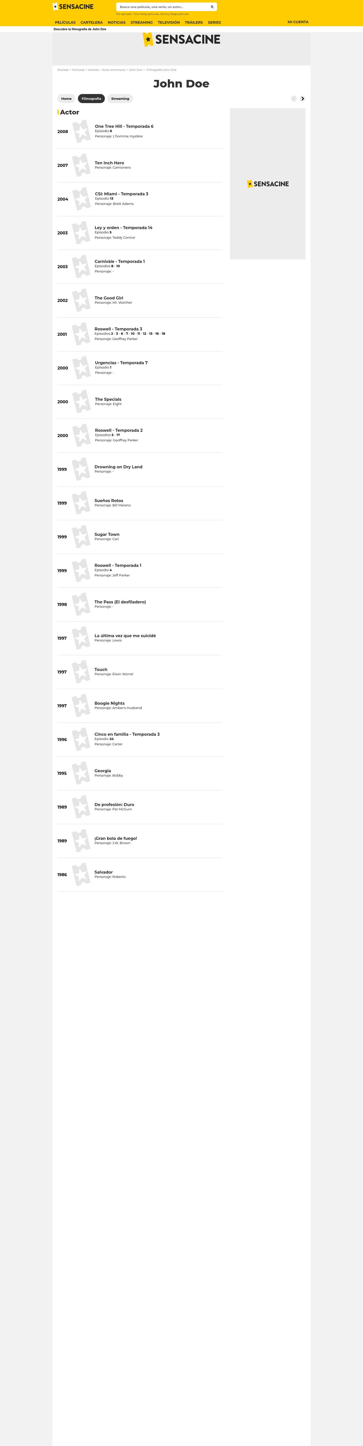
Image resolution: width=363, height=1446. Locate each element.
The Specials (108, 419)
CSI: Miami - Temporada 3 (121, 213)
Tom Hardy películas (146, 14)
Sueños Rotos (109, 520)
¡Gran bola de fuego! (116, 858)
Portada (63, 89)
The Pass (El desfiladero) (120, 622)
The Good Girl (109, 318)
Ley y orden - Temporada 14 (123, 247)
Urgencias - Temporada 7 (121, 382)
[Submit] (212, 7)
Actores (93, 89)
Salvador (104, 892)
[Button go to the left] (294, 118)
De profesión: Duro (114, 824)
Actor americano (114, 89)
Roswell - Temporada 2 (119, 450)
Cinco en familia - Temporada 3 (127, 754)
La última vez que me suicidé (125, 655)
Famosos (78, 89)
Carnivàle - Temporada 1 (120, 281)
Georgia (103, 790)
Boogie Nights (110, 723)
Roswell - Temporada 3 (118, 349)
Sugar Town (107, 554)
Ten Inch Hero (109, 182)
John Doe (135, 89)
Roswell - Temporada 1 (118, 585)
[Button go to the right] (302, 118)
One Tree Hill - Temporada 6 (124, 146)
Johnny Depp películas (174, 14)
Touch (101, 689)
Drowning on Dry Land (118, 486)
